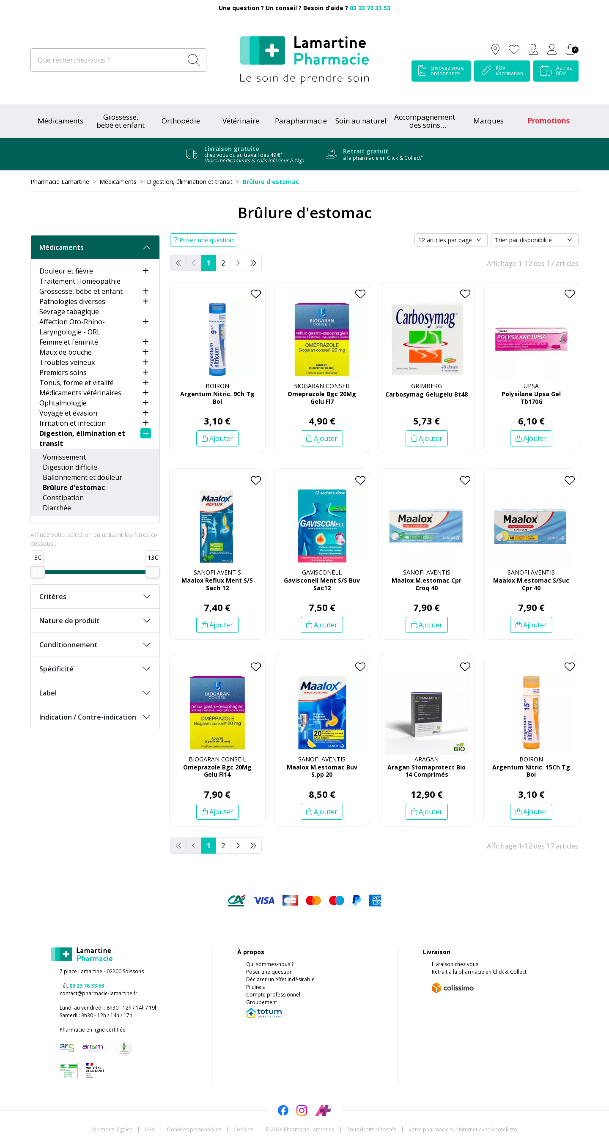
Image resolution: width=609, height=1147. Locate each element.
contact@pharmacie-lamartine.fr (98, 993)
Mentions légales (112, 1129)
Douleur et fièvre (66, 271)
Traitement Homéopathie (80, 281)
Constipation (63, 497)
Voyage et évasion (68, 413)
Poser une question (269, 971)
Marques (488, 121)
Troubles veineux (67, 362)
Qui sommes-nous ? (270, 964)
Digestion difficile (70, 467)
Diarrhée (57, 507)
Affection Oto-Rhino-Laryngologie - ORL (72, 327)
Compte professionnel (273, 994)
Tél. (82, 985)
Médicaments (60, 121)
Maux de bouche (65, 352)
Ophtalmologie (63, 403)
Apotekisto (463, 1129)
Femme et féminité (68, 342)
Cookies (243, 1129)
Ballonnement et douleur (82, 477)
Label (48, 693)
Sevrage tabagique (69, 311)
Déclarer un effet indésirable (280, 979)
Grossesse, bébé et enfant (81, 291)
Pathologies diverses (72, 301)
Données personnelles (194, 1129)
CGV (150, 1129)
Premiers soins (63, 372)
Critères (52, 596)
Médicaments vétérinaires (80, 392)
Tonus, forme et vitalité (76, 382)
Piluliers (255, 987)
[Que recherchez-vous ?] (107, 60)
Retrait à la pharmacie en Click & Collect (479, 971)
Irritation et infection (72, 423)
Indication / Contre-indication (87, 717)
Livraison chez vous (455, 964)
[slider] (37, 572)
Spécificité (56, 668)
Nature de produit (69, 620)
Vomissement (64, 457)
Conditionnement (68, 644)
